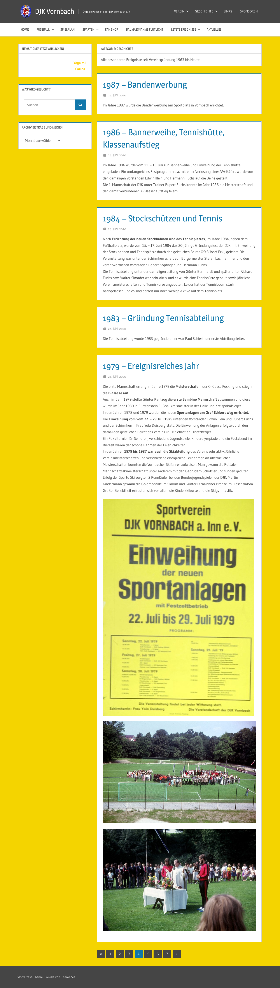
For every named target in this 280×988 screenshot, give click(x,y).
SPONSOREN (249, 11)
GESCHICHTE (206, 11)
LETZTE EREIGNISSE (186, 29)
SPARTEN (90, 29)
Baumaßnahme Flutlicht (144, 29)
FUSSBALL (45, 29)
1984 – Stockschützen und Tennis (162, 218)
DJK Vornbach (54, 11)
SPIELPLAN (67, 29)
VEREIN (181, 11)
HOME (25, 29)
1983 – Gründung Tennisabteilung (163, 318)
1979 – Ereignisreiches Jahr (151, 365)
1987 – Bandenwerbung (145, 84)
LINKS (228, 11)
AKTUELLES (214, 29)
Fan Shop (111, 29)
